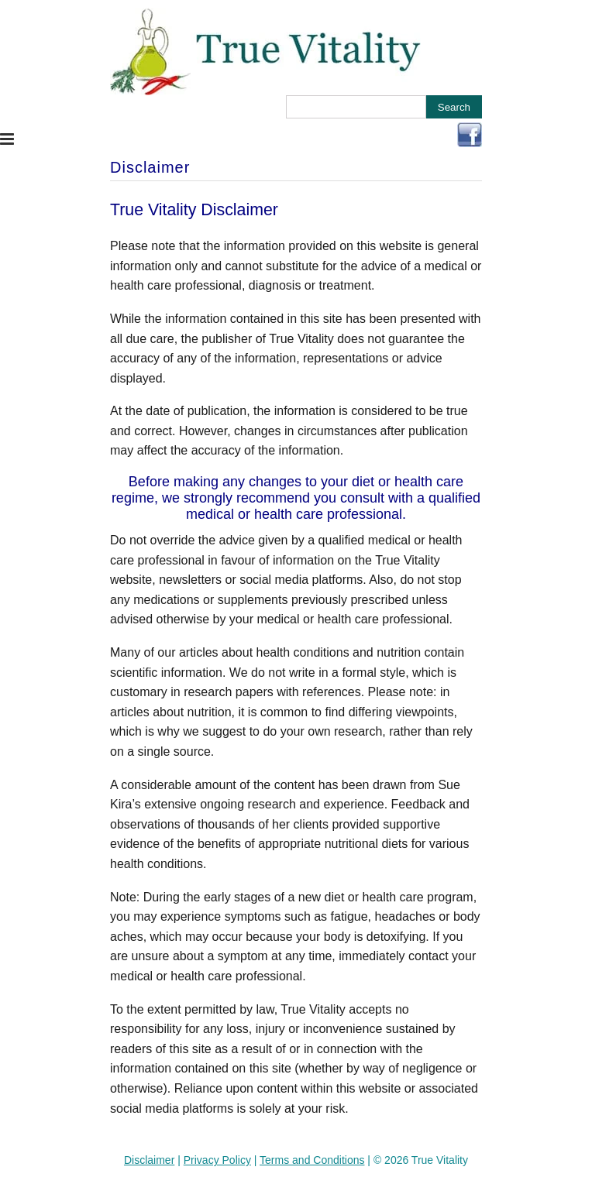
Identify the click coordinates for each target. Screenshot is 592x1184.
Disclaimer (149, 1160)
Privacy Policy (217, 1160)
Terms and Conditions (312, 1160)
